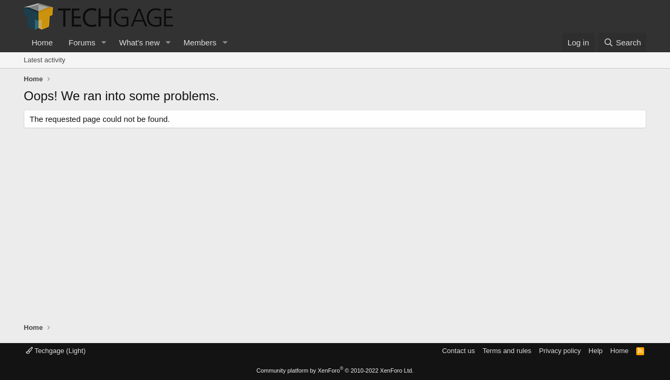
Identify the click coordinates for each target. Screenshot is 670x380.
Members (200, 42)
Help (596, 351)
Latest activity (44, 60)
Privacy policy (560, 351)
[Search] (622, 42)
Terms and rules (507, 351)
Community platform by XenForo (335, 370)
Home (42, 42)
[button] (104, 42)
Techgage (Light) (55, 351)
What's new (139, 42)
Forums (82, 42)
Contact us (458, 351)
